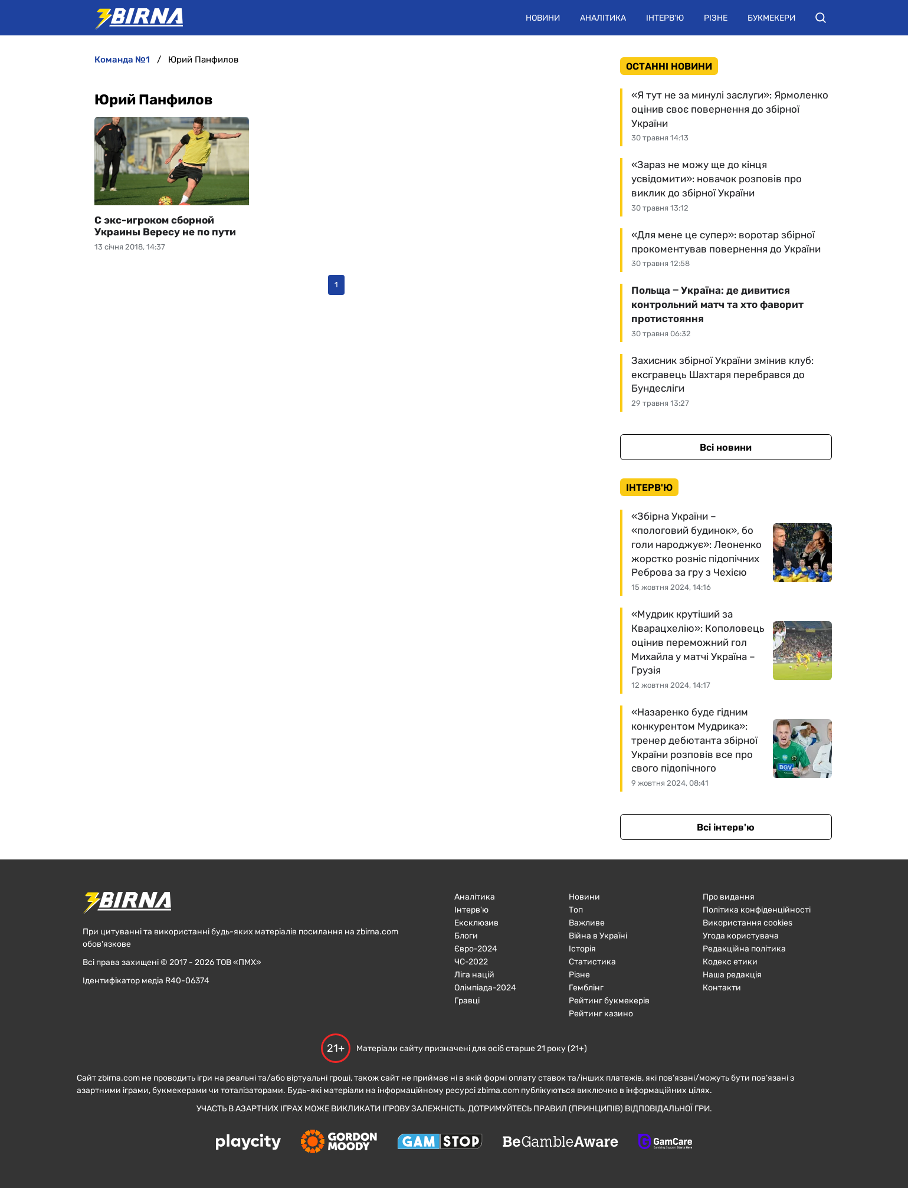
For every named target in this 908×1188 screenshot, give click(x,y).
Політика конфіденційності (757, 910)
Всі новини (726, 447)
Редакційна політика (744, 949)
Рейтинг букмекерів (609, 1001)
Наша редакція (732, 975)
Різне (715, 18)
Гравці (467, 1001)
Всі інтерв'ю (726, 827)
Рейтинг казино (601, 1014)
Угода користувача (741, 936)
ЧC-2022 (471, 962)
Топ (576, 910)
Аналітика (603, 18)
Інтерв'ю (665, 18)
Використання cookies (747, 923)
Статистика (592, 962)
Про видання (729, 897)
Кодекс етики (730, 962)
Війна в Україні (598, 936)
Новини (543, 18)
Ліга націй (474, 975)
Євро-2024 (475, 949)
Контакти (722, 988)
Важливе (587, 923)
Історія (582, 949)
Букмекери (771, 18)
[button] (820, 18)
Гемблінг (586, 988)
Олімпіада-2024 (485, 988)
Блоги (466, 936)
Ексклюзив (476, 923)
